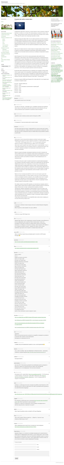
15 (49, 331)
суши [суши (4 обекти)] (52, 79)
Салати (3, 43)
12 (49, 246)
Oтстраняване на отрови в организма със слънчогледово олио (6, 85)
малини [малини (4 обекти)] (59, 72)
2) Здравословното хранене (5, 34)
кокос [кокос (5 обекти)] (54, 71)
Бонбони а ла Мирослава (57, 42)
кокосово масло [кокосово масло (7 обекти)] (59, 71)
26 (49, 423)
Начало (2, 21)
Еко (1, 58)
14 (49, 315)
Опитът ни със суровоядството (58, 53)
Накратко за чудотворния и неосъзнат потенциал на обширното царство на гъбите (56, 58)
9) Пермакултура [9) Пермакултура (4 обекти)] (54, 64)
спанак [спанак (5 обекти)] (56, 77)
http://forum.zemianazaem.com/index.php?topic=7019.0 (25, 426)
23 (49, 398)
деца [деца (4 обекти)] (59, 69)
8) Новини (2, 55)
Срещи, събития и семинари (5, 59)
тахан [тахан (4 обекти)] (54, 79)
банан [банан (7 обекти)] (52, 66)
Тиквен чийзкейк (55, 46)
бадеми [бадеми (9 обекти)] (60, 65)
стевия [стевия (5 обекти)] (52, 78)
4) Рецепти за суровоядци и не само (6, 37)
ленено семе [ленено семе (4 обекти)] (53, 72)
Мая (51, 42)
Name (38, 444)
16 (49, 342)
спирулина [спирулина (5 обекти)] (60, 77)
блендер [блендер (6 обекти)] (56, 66)
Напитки (3, 40)
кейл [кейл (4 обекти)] (52, 71)
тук (46, 107)
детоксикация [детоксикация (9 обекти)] (54, 69)
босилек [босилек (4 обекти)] (59, 66)
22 (49, 392)
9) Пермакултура (3, 56)
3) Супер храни (3, 36)
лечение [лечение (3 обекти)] (56, 72)
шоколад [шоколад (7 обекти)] (59, 80)
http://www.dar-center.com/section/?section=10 (37, 352)
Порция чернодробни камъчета (7, 82)
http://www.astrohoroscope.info (35, 374)
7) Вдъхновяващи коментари (5, 53)
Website (38, 449)
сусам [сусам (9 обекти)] (55, 78)
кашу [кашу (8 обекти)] (61, 70)
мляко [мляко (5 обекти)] (52, 73)
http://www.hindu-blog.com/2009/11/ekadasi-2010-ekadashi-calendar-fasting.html (30, 317)
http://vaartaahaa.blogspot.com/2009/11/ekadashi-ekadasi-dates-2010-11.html (29, 327)
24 (49, 409)
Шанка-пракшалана (5, 95)
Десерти (3, 39)
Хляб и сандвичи (5, 46)
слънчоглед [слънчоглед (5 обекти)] (53, 76)
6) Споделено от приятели (5, 52)
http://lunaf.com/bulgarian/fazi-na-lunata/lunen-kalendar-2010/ (27, 248)
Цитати (2, 61)
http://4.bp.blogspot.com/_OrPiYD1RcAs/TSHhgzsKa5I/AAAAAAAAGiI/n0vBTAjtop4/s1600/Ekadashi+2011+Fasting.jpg (38, 394)
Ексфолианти (4, 49)
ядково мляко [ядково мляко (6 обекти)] (54, 81)
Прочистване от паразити (6, 75)
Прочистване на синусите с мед (7, 90)
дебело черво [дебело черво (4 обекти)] (58, 67)
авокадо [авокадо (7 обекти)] (53, 65)
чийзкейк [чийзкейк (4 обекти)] (54, 80)
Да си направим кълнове (6, 77)
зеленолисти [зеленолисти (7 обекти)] (54, 70)
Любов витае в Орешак (56, 56)
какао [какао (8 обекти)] (58, 70)
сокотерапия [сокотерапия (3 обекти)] (53, 77)
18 (49, 356)
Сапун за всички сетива (56, 54)
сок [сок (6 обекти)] (59, 76)
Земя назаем (4, 2)
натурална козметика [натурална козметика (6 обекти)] (54, 74)
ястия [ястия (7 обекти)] (58, 81)
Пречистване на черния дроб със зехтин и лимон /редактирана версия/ (7, 98)
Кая (51, 44)
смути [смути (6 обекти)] (57, 76)
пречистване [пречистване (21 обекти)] (56, 75)
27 (49, 431)
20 (49, 372)
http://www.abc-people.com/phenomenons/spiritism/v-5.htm (26, 241)
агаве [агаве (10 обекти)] (56, 65)
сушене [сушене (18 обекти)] (60, 78)
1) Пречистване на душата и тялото (6, 33)
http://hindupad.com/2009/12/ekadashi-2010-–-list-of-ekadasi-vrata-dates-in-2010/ (30, 320)
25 (49, 415)
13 (49, 252)
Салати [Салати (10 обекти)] (59, 64)
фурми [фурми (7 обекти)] (58, 79)
